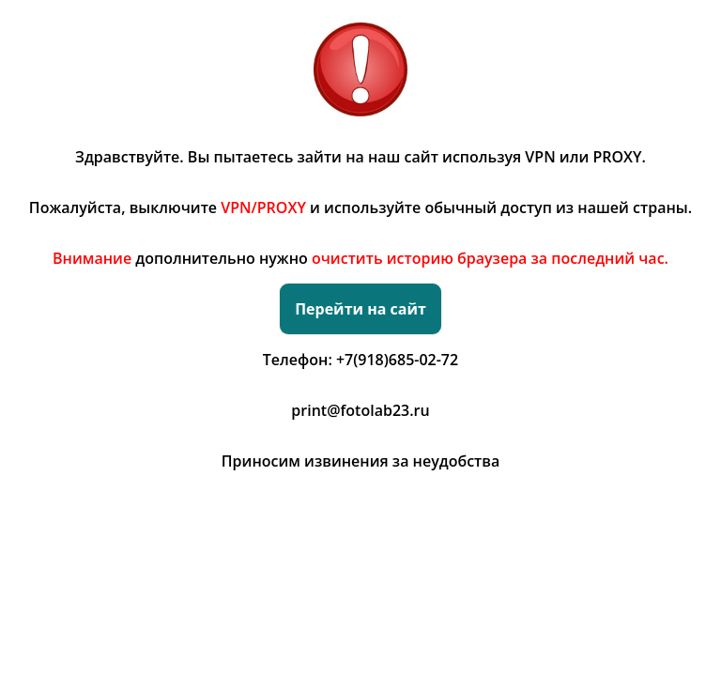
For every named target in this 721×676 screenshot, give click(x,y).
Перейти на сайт (360, 309)
